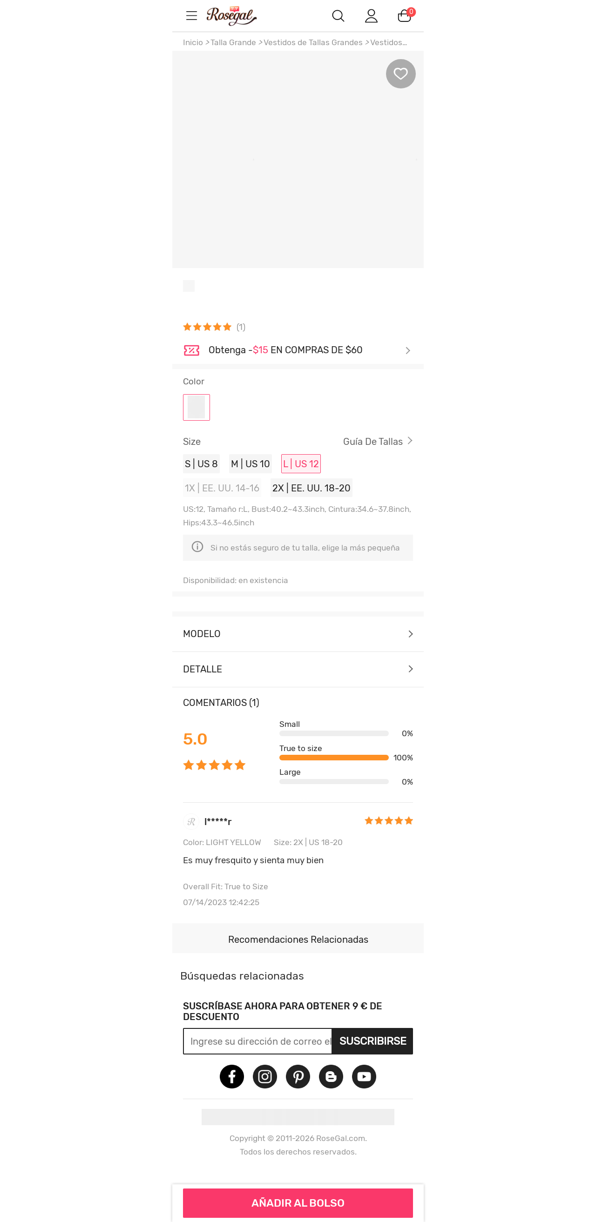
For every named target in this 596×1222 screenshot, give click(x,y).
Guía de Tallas (373, 441)
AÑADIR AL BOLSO (298, 1202)
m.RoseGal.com (242, 16)
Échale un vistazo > (309, 351)
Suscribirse (372, 1040)
